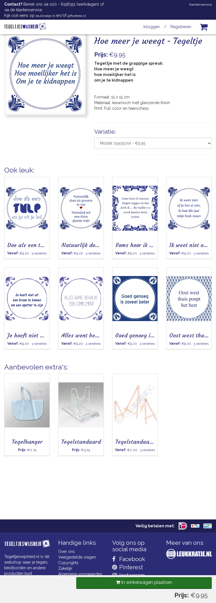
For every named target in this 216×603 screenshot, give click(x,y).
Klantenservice (200, 4)
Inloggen (151, 26)
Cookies (65, 579)
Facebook (128, 559)
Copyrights (68, 563)
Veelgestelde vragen (77, 557)
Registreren (180, 26)
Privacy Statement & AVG (81, 585)
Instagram (128, 575)
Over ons (66, 551)
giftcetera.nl (77, 16)
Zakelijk (65, 568)
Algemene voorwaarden (80, 574)
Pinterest (127, 567)
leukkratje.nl (45, 16)
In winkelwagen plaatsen (142, 174)
